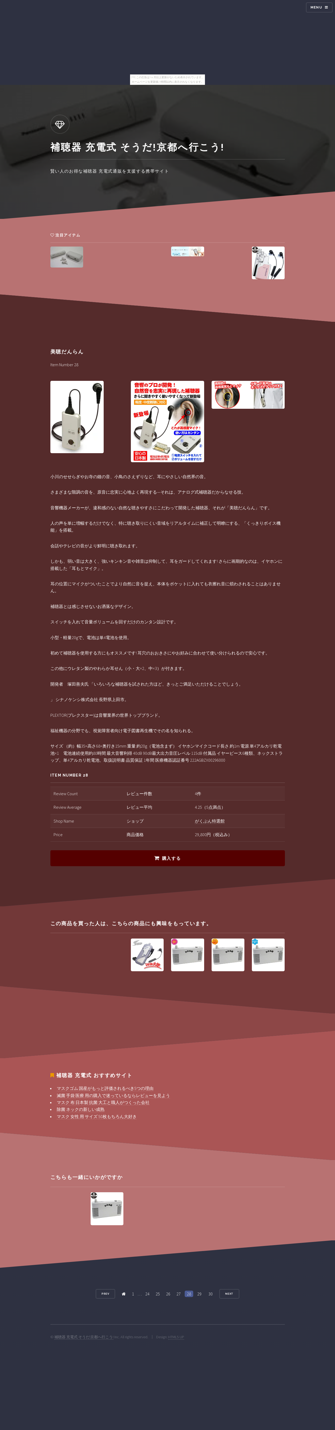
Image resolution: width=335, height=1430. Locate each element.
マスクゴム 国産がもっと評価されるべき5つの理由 (105, 1088)
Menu (316, 7)
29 (199, 1293)
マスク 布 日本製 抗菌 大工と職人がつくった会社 (103, 1102)
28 (189, 1293)
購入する (171, 858)
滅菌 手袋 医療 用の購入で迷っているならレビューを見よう (113, 1095)
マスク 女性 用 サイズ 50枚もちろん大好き (97, 1116)
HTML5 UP (176, 1337)
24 (147, 1293)
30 (210, 1293)
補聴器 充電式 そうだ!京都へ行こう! (84, 1337)
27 (178, 1293)
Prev (106, 1293)
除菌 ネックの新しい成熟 (80, 1109)
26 (168, 1293)
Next (229, 1293)
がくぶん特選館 (210, 821)
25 (158, 1293)
